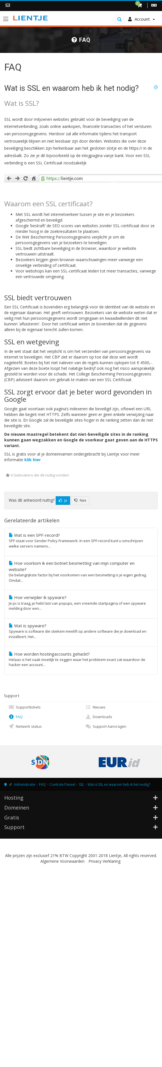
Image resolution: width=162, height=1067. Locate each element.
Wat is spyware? (81, 631)
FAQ (15, 716)
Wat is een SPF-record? (81, 540)
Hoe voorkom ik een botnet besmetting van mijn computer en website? (81, 571)
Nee (80, 500)
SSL (81, 784)
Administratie (24, 784)
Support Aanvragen (105, 726)
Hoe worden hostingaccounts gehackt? (81, 659)
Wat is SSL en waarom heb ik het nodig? (119, 784)
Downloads (98, 716)
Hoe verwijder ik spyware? (81, 602)
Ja (63, 500)
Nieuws (95, 707)
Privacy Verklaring (104, 861)
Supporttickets (24, 707)
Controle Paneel (62, 784)
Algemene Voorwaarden (62, 861)
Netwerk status (25, 726)
